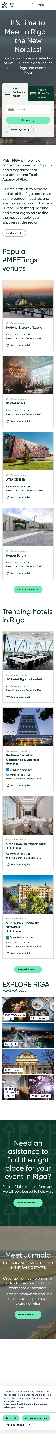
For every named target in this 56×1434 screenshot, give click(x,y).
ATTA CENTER (15, 479)
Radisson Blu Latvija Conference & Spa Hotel (23, 757)
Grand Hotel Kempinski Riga (26, 844)
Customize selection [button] (36, 1418)
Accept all (11, 1418)
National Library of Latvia (24, 327)
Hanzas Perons (16, 555)
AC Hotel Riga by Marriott (24, 679)
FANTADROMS (15, 403)
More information (18, 1425)
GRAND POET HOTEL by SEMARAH (22, 925)
